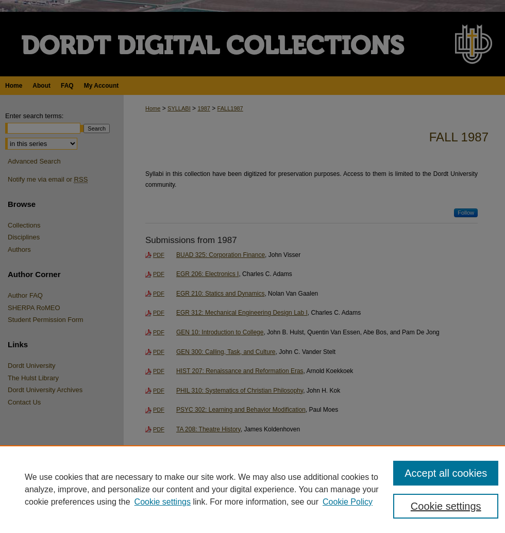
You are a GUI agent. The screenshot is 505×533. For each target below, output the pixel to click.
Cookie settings (162, 501)
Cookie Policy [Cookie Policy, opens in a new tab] (348, 501)
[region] (252, 489)
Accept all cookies (446, 473)
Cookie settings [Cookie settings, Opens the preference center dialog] (446, 506)
